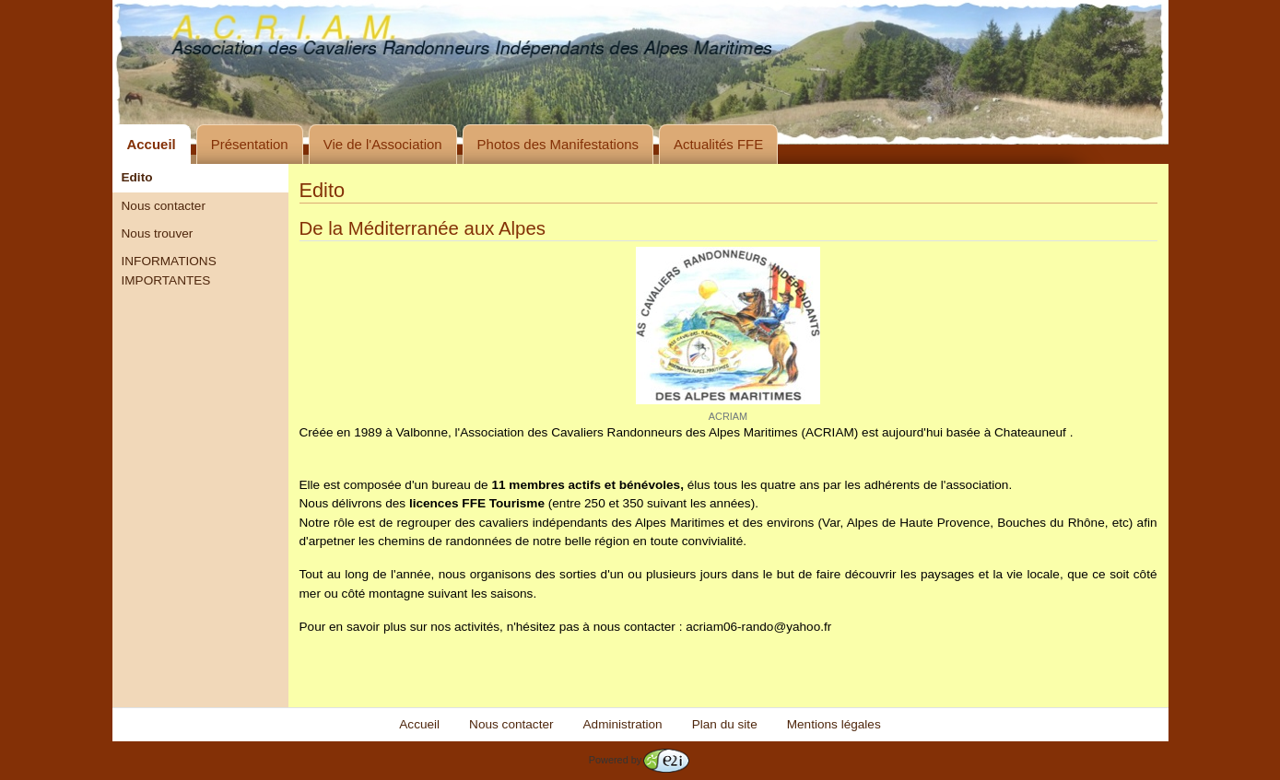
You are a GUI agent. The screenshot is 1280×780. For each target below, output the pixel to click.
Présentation (249, 144)
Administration (623, 724)
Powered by (639, 759)
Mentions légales (834, 724)
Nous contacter (164, 206)
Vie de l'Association (382, 144)
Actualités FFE (718, 144)
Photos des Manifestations (558, 144)
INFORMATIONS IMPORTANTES (169, 270)
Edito (137, 177)
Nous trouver (158, 233)
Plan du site (724, 724)
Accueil (151, 144)
